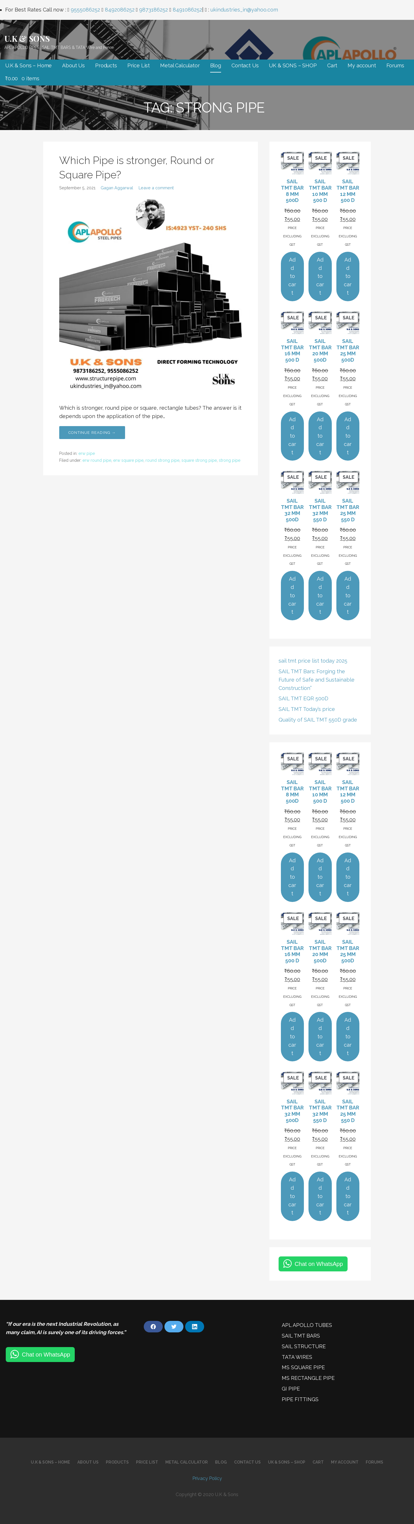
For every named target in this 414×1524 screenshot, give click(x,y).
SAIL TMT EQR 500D (303, 698)
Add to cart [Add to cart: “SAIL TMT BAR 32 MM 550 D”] (320, 595)
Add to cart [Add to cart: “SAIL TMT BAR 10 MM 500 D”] (320, 276)
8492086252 (120, 10)
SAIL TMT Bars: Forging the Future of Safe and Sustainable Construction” (316, 679)
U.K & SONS (26, 38)
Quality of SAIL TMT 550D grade (318, 720)
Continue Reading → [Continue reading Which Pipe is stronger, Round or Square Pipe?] (92, 432)
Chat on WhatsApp (319, 1264)
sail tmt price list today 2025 (313, 661)
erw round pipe (97, 460)
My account (362, 65)
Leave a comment (156, 187)
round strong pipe (162, 460)
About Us (73, 65)
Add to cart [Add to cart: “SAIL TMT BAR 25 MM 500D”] (348, 435)
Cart (332, 65)
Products (106, 65)
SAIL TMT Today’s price (307, 709)
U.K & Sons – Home (28, 65)
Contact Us (244, 65)
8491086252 (187, 10)
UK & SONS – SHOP (293, 65)
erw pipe (86, 453)
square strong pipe (199, 460)
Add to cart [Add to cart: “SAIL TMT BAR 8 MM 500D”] (292, 276)
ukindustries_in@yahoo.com (244, 10)
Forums (395, 65)
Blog (215, 65)
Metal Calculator (180, 65)
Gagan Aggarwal (117, 187)
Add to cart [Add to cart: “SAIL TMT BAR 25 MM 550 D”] (348, 595)
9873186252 (153, 10)
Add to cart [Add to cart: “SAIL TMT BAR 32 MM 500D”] (292, 595)
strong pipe (229, 460)
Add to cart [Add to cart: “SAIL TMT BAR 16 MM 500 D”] (292, 435)
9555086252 (85, 10)
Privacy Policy (207, 1478)
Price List (138, 65)
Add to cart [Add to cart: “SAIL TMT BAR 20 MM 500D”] (320, 435)
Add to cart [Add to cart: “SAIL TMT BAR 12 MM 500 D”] (348, 276)
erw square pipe (128, 460)
